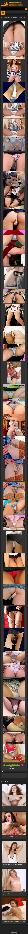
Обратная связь (14, 932)
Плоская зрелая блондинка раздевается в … (14, 893)
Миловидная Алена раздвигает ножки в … (14, 922)
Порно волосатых (12, 3)
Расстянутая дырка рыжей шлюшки (12, 807)
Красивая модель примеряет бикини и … (13, 865)
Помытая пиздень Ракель (10, 836)
